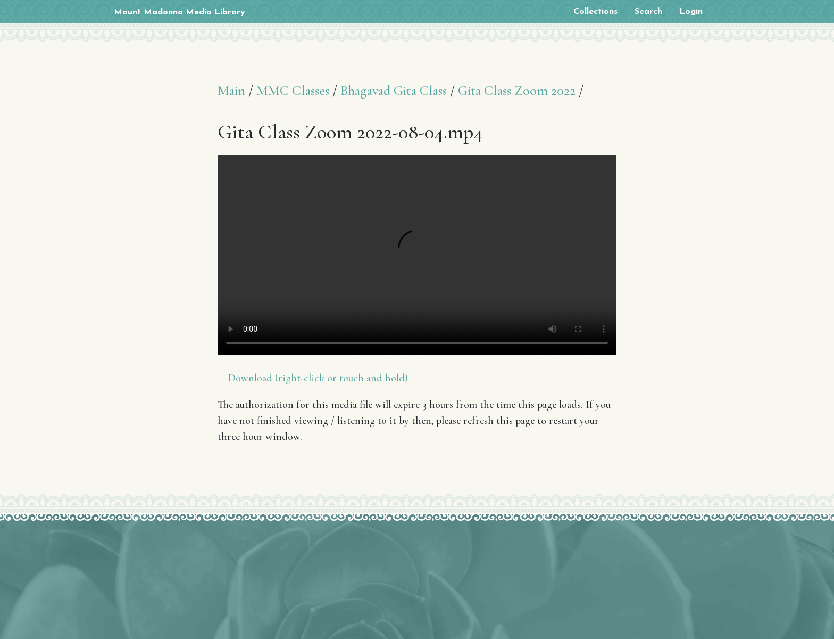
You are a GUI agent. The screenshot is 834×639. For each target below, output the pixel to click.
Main (231, 90)
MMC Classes (292, 90)
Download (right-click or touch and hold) (318, 378)
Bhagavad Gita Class (393, 90)
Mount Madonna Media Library (179, 12)
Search (648, 11)
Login (691, 11)
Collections (595, 11)
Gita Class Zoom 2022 (517, 90)
